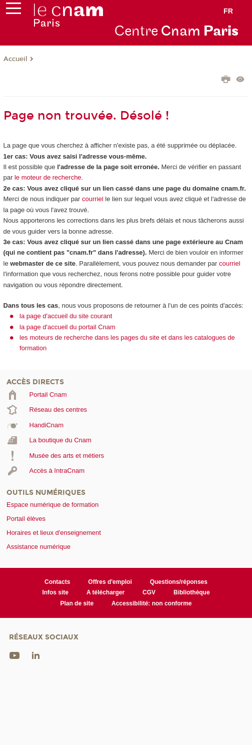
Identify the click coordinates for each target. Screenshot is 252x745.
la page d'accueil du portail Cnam (68, 327)
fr (228, 11)
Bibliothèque (192, 592)
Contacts (57, 581)
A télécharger (105, 592)
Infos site (55, 592)
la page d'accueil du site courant (66, 316)
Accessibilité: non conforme (152, 603)
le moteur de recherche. (47, 177)
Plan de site (77, 603)
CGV (149, 592)
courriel (93, 199)
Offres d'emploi (110, 581)
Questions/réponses (179, 581)
